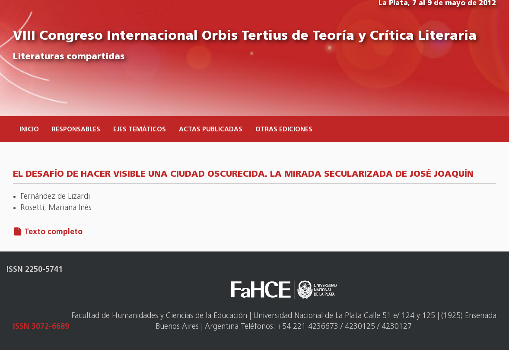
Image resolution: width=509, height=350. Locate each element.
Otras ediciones (283, 130)
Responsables (76, 130)
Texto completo (53, 232)
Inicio (29, 130)
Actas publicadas (210, 130)
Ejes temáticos (139, 130)
